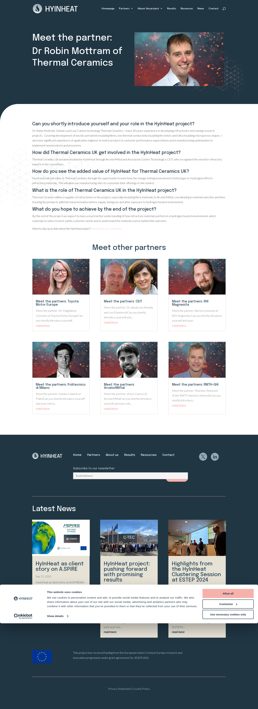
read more (43, 325)
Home (77, 455)
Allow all (228, 679)
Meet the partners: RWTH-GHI (195, 384)
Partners (124, 9)
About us (112, 455)
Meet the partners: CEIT (123, 301)
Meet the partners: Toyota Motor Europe (57, 303)
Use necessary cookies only (228, 700)
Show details (55, 701)
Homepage (108, 9)
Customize (228, 689)
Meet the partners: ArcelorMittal (119, 386)
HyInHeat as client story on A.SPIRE (60, 566)
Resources (187, 9)
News (200, 9)
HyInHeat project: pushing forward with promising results (127, 572)
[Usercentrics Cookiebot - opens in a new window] (23, 702)
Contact (214, 9)
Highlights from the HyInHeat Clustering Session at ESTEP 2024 (196, 572)
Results (171, 9)
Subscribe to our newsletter (106, 228)
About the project (148, 9)
